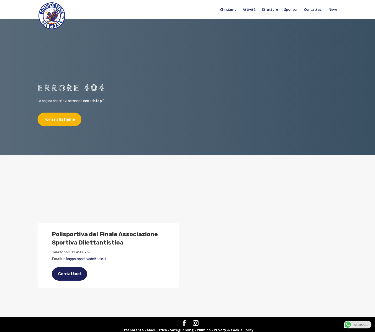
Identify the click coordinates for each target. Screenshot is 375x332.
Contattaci (313, 10)
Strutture (270, 10)
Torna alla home (59, 119)
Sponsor (291, 10)
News (333, 10)
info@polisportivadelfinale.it (84, 259)
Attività (249, 10)
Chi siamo (228, 10)
